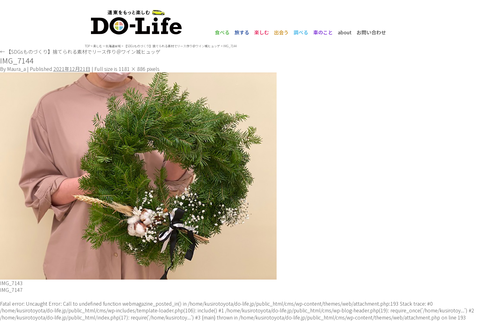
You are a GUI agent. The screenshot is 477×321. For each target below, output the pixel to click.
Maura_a (16, 68)
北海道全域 (113, 46)
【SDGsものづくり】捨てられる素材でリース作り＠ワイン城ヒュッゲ (172, 46)
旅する (242, 32)
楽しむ (261, 32)
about (345, 32)
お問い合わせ (371, 32)
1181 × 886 (132, 68)
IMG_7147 (11, 289)
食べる (222, 32)
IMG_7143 (11, 283)
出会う (281, 32)
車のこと (323, 32)
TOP (87, 46)
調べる (301, 32)
